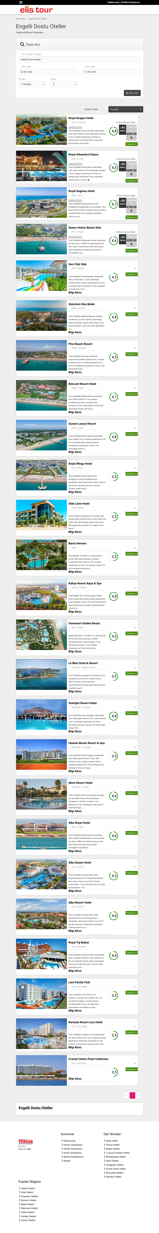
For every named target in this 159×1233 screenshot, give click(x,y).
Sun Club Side (78, 264)
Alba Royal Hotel (79, 822)
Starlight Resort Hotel (83, 703)
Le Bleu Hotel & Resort (83, 663)
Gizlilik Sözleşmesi (130, 2)
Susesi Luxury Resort (82, 423)
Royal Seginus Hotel (82, 191)
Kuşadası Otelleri (29, 1196)
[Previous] (127, 1095)
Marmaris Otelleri (29, 1208)
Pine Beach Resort (80, 344)
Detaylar (132, 144)
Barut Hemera (78, 543)
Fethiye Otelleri (28, 1216)
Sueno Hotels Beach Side (85, 227)
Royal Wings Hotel (80, 463)
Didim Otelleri (27, 1212)
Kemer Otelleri (28, 1220)
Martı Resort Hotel (80, 782)
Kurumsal (67, 1134)
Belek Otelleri (27, 1204)
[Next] (138, 1095)
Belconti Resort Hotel (82, 384)
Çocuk (53, 79)
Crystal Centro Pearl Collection (88, 1059)
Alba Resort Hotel (80, 902)
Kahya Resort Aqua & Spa (85, 583)
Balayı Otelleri (113, 1148)
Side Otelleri (27, 1192)
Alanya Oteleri (28, 1188)
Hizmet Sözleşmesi (73, 1145)
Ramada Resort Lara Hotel (85, 1022)
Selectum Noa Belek (82, 304)
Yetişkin (22, 79)
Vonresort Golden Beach (84, 623)
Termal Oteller (113, 1145)
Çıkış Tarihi (90, 67)
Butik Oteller (112, 1141)
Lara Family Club (79, 982)
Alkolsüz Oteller (113, 1176)
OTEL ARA (132, 92)
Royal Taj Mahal (79, 942)
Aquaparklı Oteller (115, 1165)
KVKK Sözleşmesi (72, 1153)
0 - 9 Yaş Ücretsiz (75, 128)
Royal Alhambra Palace (83, 154)
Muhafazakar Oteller (116, 1156)
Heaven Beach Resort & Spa (87, 743)
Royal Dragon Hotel (81, 118)
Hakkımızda (113, 2)
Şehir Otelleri (112, 1161)
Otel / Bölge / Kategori (32, 54)
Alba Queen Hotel (80, 862)
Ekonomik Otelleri (114, 1173)
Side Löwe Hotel (79, 503)
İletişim (67, 1161)
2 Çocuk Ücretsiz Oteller (118, 1153)
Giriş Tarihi (26, 67)
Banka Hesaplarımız (73, 1156)
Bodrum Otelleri (28, 1200)
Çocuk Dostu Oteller (116, 1168)
